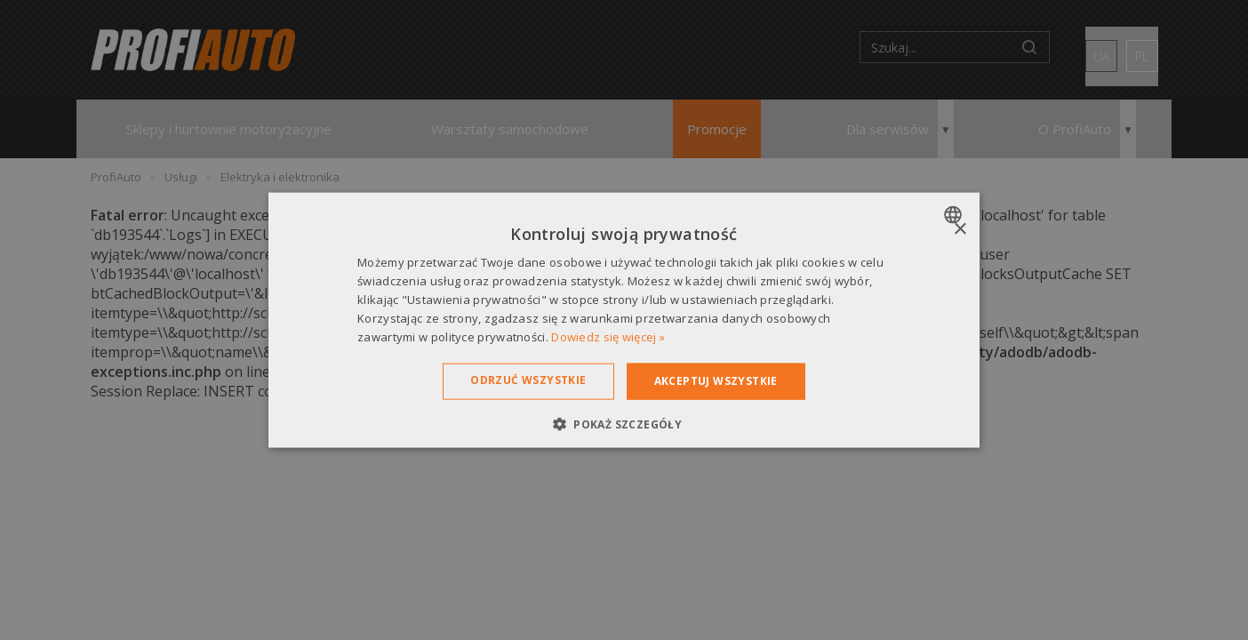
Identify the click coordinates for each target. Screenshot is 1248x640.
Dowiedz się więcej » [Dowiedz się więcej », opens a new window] (608, 336)
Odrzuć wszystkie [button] (528, 380)
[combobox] (955, 215)
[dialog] (624, 320)
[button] (624, 423)
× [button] (959, 229)
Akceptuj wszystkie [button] (716, 380)
